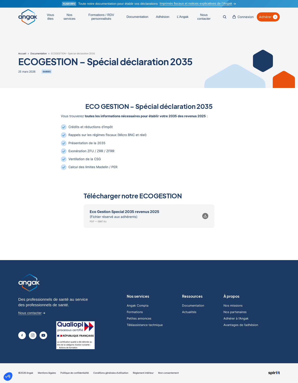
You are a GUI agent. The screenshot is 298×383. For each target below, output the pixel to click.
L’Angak (183, 17)
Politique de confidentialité (74, 373)
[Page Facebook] (22, 335)
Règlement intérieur (143, 373)
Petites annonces (139, 319)
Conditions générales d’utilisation (110, 373)
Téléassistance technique (145, 325)
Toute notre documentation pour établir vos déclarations (118, 4)
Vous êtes (50, 17)
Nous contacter (204, 17)
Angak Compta (137, 306)
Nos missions (233, 306)
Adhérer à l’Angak (236, 319)
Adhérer (268, 17)
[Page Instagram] (32, 335)
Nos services (69, 17)
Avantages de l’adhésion (241, 325)
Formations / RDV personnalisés (101, 17)
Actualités (189, 312)
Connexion (243, 17)
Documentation (137, 17)
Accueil (22, 53)
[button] (8, 376)
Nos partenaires (235, 312)
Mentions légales (47, 373)
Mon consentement (168, 373)
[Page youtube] (43, 335)
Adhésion (162, 17)
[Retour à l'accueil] (27, 17)
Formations (135, 312)
